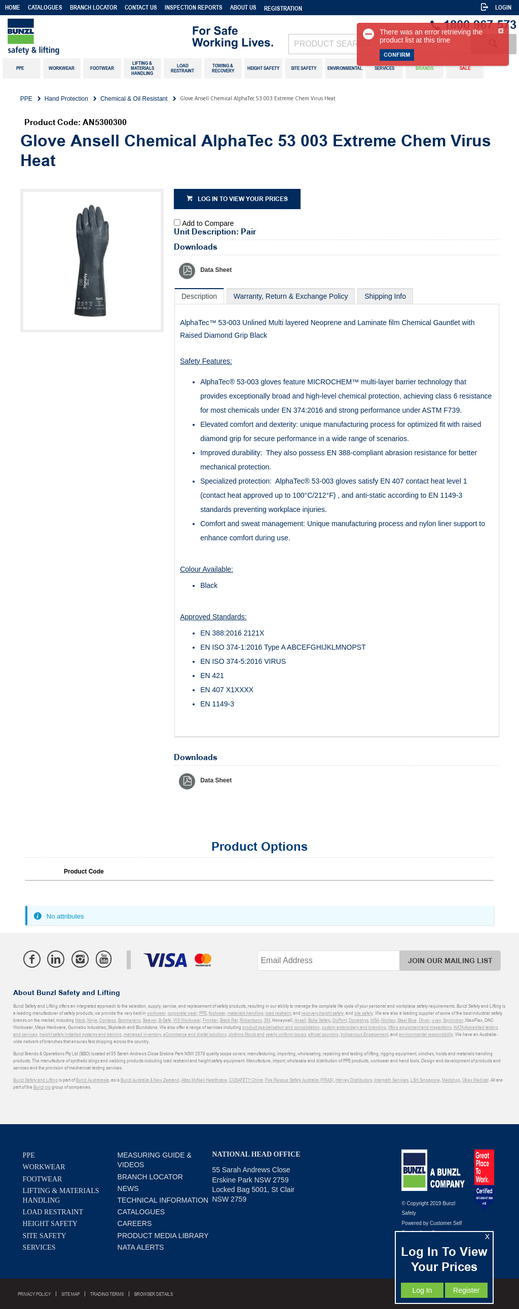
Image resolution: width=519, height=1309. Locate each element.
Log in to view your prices (243, 199)
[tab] (199, 296)
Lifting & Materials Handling (61, 1195)
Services (39, 1247)
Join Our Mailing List (450, 961)
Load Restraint (53, 1212)
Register (466, 1290)
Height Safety (50, 1223)
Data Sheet (216, 269)
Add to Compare (208, 223)
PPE (29, 1155)
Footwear (42, 1179)
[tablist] (337, 513)
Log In (422, 1290)
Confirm (397, 55)
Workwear (44, 1167)
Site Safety (44, 1236)
